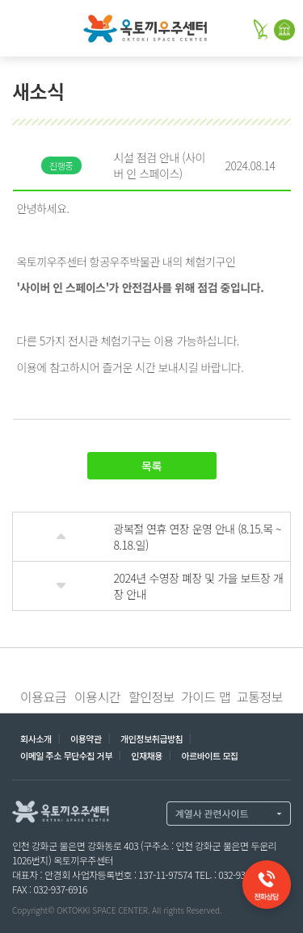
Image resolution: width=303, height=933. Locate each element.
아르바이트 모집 (209, 755)
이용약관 (86, 738)
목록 (151, 466)
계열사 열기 (228, 813)
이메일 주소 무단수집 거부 (66, 755)
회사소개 (36, 738)
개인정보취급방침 (151, 738)
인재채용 (146, 755)
